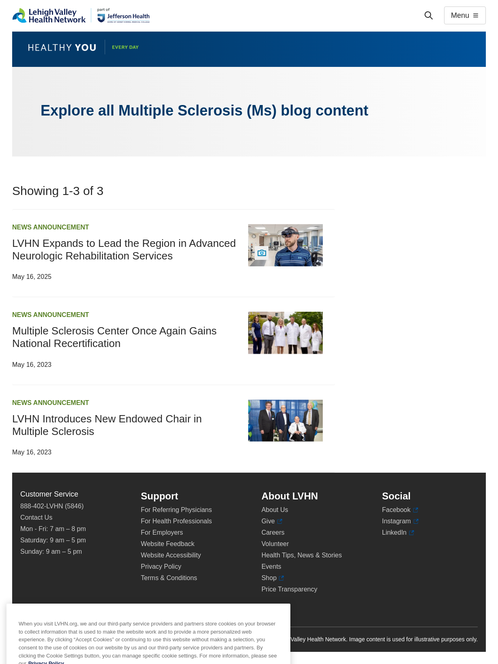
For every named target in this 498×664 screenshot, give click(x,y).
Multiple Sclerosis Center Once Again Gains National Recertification (114, 337)
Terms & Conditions (169, 577)
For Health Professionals (176, 521)
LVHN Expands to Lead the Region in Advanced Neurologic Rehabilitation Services (124, 249)
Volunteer (275, 543)
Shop (273, 578)
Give (272, 521)
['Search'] (429, 15)
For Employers (162, 532)
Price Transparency (290, 589)
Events (271, 566)
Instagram (400, 521)
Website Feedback (167, 543)
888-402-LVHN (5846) (52, 506)
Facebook (400, 510)
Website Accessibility (171, 555)
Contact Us (36, 517)
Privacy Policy (161, 566)
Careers (273, 532)
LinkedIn (398, 533)
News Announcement (50, 227)
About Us (275, 509)
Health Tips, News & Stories (302, 555)
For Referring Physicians (176, 509)
